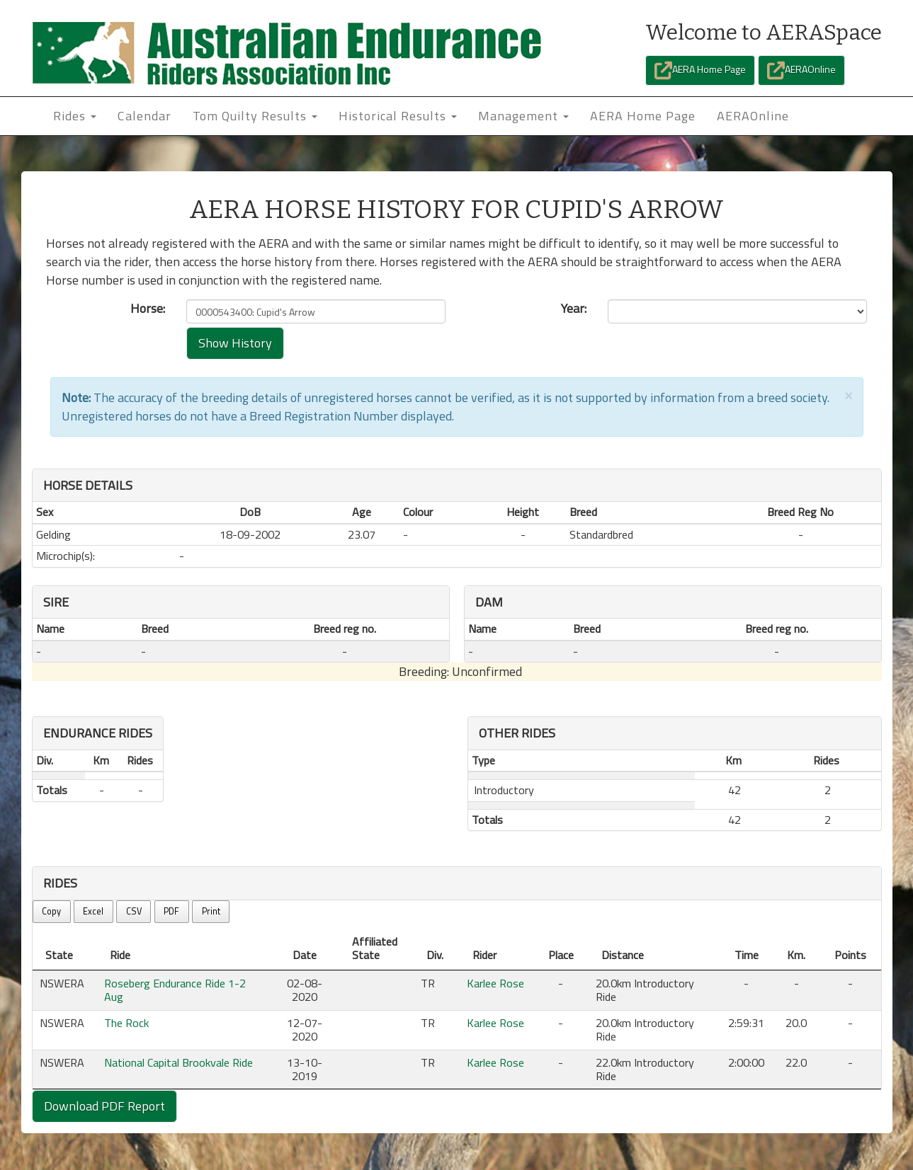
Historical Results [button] (398, 115)
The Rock (126, 1022)
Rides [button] (74, 115)
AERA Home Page (700, 70)
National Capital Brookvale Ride (178, 1062)
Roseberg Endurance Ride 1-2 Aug (175, 990)
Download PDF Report (104, 1105)
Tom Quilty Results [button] (255, 115)
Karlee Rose (495, 983)
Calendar (144, 115)
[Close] (848, 394)
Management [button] (523, 115)
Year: (573, 308)
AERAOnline (801, 70)
